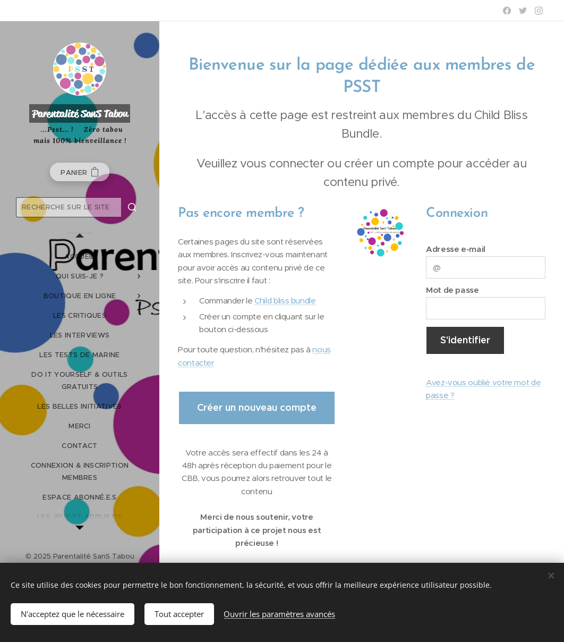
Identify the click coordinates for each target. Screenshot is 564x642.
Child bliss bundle (284, 300)
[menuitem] (79, 256)
